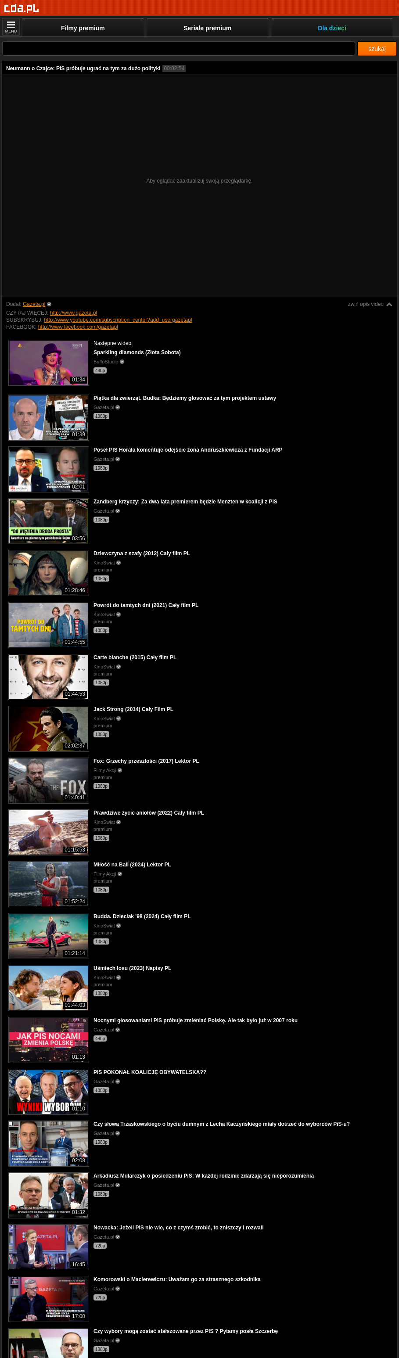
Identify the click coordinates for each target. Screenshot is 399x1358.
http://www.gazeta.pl (73, 313)
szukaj (377, 48)
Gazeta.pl (34, 304)
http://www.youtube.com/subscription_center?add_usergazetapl (118, 320)
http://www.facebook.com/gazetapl (78, 327)
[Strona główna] (21, 8)
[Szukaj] (178, 48)
